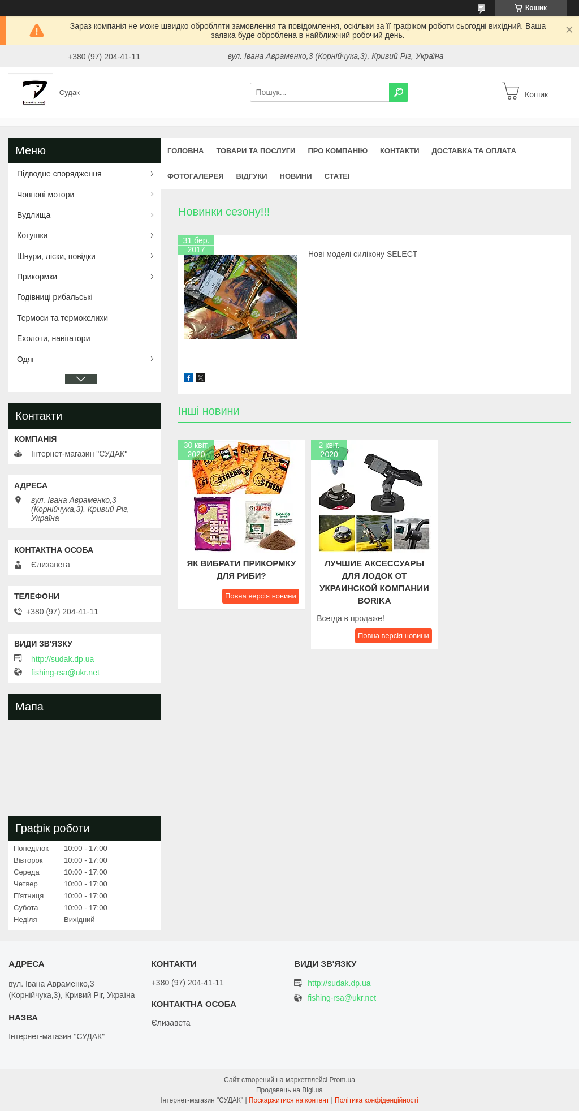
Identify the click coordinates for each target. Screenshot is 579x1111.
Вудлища (33, 214)
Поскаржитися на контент (289, 1100)
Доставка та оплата (474, 151)
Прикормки (37, 276)
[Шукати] (398, 92)
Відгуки (251, 176)
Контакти (400, 151)
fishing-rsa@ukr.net (65, 672)
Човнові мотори (45, 194)
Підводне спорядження (59, 173)
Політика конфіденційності (376, 1100)
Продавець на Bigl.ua (289, 1090)
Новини (296, 176)
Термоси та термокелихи (62, 317)
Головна (185, 151)
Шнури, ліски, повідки (56, 256)
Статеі (336, 176)
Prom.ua (342, 1080)
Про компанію (338, 151)
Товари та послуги (255, 151)
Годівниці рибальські (55, 297)
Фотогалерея (195, 176)
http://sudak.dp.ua (62, 659)
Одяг (25, 359)
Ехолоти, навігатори (53, 338)
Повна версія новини (260, 596)
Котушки (32, 235)
